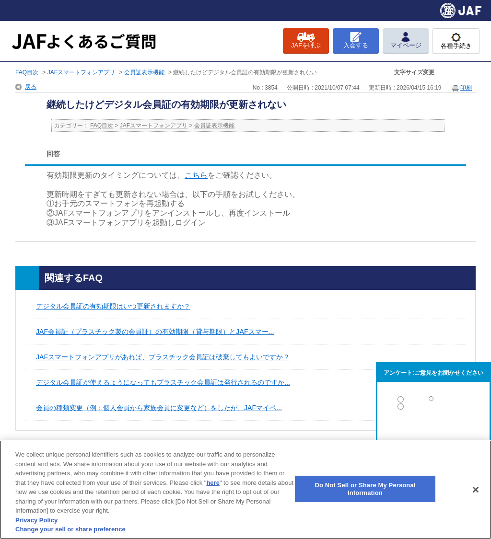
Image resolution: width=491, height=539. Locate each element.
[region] (245, 489)
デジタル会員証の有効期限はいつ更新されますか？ (113, 306)
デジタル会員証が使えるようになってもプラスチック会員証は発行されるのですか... (163, 382)
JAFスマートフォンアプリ (81, 72)
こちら (196, 175)
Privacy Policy (36, 520)
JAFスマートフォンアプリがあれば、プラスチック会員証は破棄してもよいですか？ (163, 357)
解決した (433, 401)
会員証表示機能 (144, 72)
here (212, 482)
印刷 (466, 87)
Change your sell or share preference (70, 529)
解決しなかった (433, 433)
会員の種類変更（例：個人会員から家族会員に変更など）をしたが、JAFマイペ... (159, 408)
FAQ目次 (26, 72)
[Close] (475, 489)
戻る (30, 86)
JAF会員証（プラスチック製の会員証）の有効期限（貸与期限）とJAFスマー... (155, 331)
